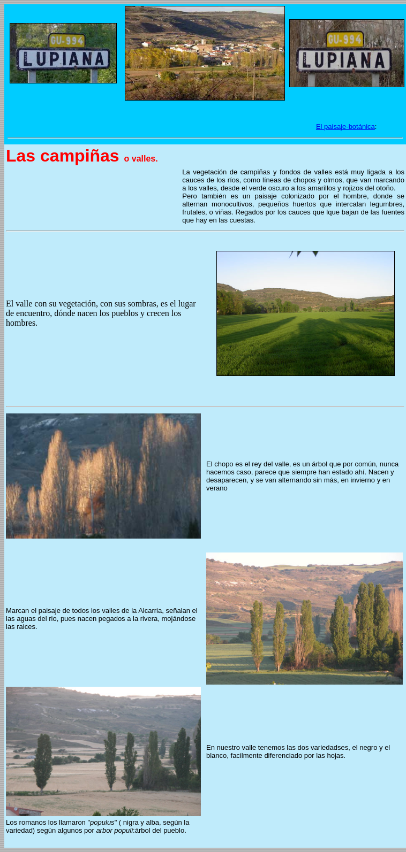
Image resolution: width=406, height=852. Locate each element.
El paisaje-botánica (345, 126)
